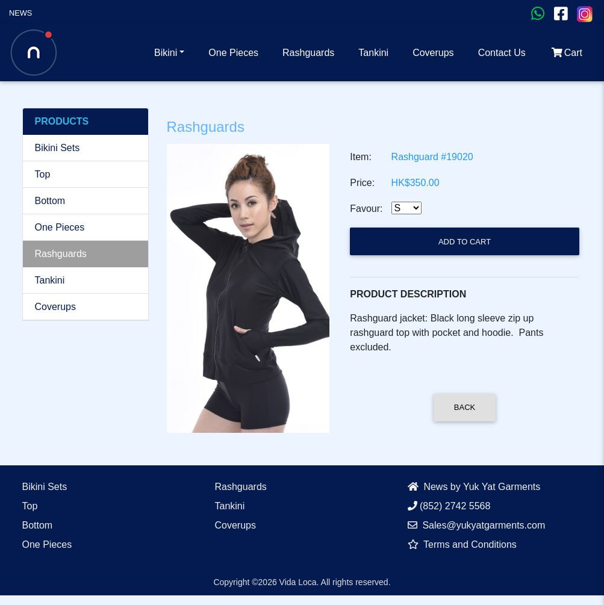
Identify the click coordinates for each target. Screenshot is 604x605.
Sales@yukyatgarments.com (477, 525)
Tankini (373, 53)
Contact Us (502, 53)
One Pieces (233, 53)
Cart (566, 53)
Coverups (433, 53)
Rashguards (308, 53)
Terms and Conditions (462, 544)
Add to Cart (464, 241)
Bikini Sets (57, 148)
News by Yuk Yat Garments (474, 487)
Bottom (50, 201)
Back (464, 407)
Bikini (165, 53)
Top (43, 174)
